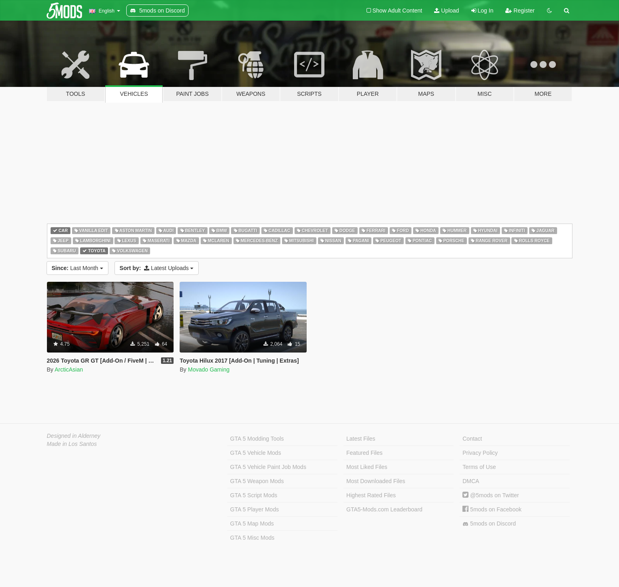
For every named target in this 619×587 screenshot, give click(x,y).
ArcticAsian (69, 369)
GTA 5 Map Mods (252, 523)
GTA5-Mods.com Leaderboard (384, 509)
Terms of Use (479, 467)
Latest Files (360, 438)
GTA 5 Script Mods (253, 495)
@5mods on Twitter (490, 495)
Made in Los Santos (72, 444)
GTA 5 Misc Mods (252, 537)
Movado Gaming (208, 369)
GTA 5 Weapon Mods (257, 481)
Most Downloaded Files (375, 481)
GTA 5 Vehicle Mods (255, 453)
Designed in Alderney (74, 436)
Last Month (77, 268)
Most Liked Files (366, 467)
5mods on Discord (489, 523)
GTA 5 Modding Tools (257, 438)
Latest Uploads (157, 268)
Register (519, 10)
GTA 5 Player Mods (254, 509)
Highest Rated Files (371, 495)
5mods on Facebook (491, 509)
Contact (472, 438)
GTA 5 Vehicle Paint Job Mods (268, 467)
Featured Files (364, 453)
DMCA (470, 481)
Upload (446, 10)
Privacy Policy (480, 453)
